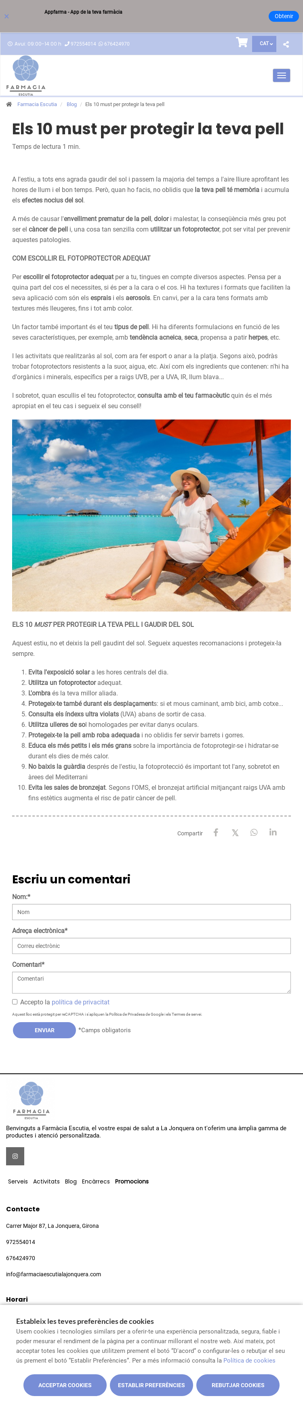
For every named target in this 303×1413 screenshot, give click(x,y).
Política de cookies (249, 1360)
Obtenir (284, 16)
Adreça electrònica (39, 931)
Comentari (28, 964)
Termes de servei (186, 1014)
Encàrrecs (96, 1181)
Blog (72, 104)
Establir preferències (151, 1385)
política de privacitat (80, 1002)
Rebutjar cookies (238, 1385)
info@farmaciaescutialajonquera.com (53, 1274)
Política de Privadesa (127, 1014)
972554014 (83, 44)
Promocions (132, 1181)
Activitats (46, 1181)
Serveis (18, 1181)
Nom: (21, 897)
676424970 (117, 44)
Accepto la (60, 1002)
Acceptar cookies (65, 1385)
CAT (264, 43)
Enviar (45, 1030)
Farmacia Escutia (37, 104)
